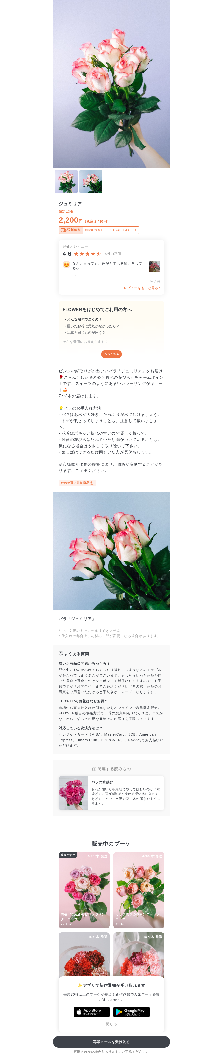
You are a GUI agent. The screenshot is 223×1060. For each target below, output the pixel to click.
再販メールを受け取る (111, 1042)
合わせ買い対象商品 (77, 483)
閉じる (111, 1024)
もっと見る (111, 354)
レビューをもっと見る (141, 288)
